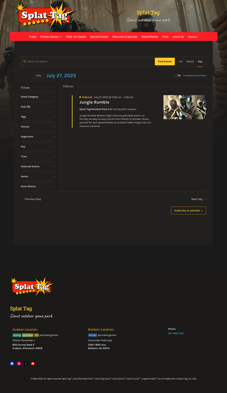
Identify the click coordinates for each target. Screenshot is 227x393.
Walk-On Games (76, 36)
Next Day (198, 199)
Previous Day (31, 199)
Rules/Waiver (150, 36)
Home (32, 36)
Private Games (51, 37)
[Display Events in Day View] (200, 61)
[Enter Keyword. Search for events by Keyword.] (88, 61)
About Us (178, 36)
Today (38, 75)
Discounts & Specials (124, 36)
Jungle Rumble (94, 102)
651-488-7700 (176, 333)
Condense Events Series (194, 75)
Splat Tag (148, 12)
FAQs (165, 36)
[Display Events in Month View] (190, 61)
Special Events (99, 36)
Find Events (165, 61)
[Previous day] (23, 75)
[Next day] (29, 75)
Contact (192, 36)
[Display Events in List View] (181, 61)
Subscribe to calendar (187, 210)
